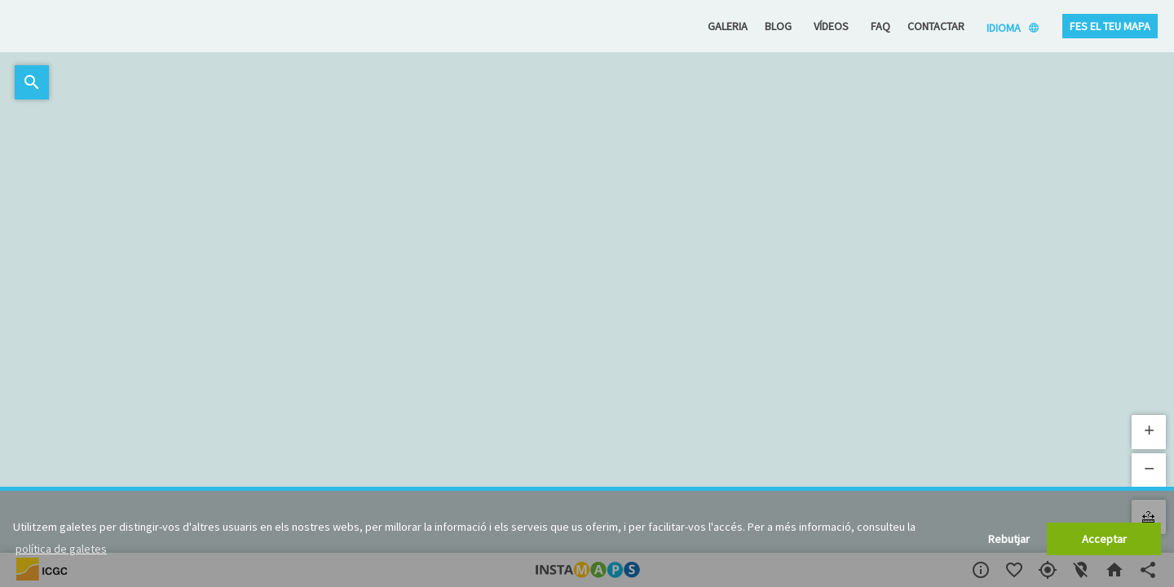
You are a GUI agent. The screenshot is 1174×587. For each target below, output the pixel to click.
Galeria (728, 26)
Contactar (935, 26)
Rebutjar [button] (1009, 539)
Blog (778, 26)
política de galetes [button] (61, 548)
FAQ (880, 26)
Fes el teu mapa (1110, 26)
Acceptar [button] (1104, 539)
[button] (1149, 432)
